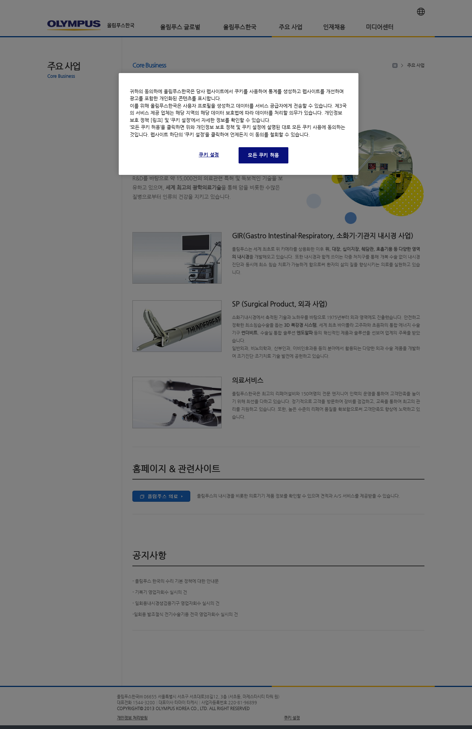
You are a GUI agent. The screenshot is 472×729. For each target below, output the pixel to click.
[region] (238, 124)
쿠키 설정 (209, 155)
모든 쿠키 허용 (263, 155)
